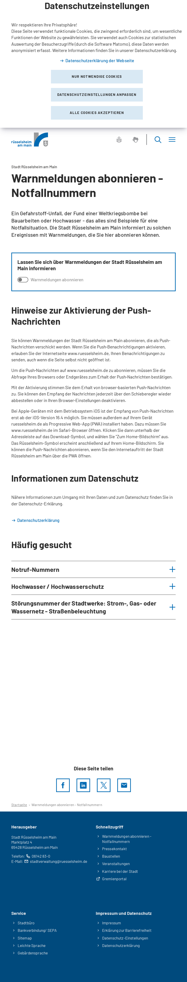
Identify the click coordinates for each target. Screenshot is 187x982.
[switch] (22, 279)
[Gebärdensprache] (135, 139)
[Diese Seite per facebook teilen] (63, 785)
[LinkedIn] (83, 785)
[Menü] (172, 139)
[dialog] (93, 64)
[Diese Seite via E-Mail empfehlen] (124, 785)
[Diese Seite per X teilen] (103, 785)
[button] (93, 569)
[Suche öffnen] (157, 139)
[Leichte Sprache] (119, 139)
